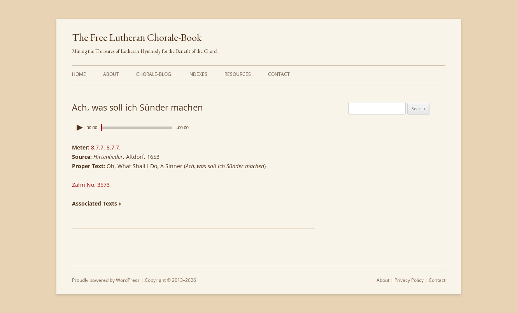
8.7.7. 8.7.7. (106, 147)
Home (79, 74)
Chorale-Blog (153, 74)
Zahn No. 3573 (91, 184)
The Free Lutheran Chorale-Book (137, 37)
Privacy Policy (409, 280)
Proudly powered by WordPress (106, 280)
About (111, 74)
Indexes (197, 74)
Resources (237, 74)
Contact (279, 74)
